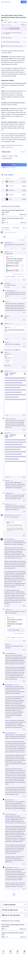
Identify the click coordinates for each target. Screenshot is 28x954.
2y (12, 242)
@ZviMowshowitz (9, 303)
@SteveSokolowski (10, 611)
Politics (11, 156)
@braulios (7, 655)
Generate (23, 151)
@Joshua (7, 292)
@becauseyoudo (9, 734)
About (17, 952)
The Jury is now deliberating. (11, 517)
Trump (15, 156)
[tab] (5, 228)
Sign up (24, 2)
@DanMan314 (8, 344)
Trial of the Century (7, 158)
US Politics (4, 156)
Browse (3, 952)
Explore (10, 952)
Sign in (24, 952)
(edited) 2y (13, 504)
